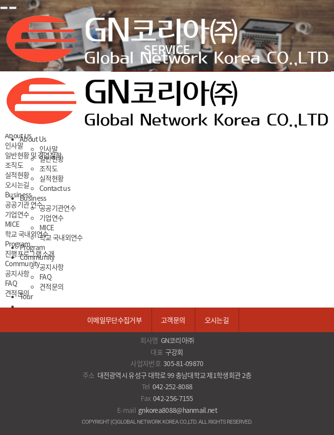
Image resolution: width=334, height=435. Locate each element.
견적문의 (51, 286)
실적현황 (51, 178)
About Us (33, 139)
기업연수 (51, 217)
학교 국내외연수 (61, 237)
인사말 (48, 149)
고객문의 (173, 320)
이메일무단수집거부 (114, 320)
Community (37, 257)
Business (33, 198)
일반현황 (51, 158)
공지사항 (51, 267)
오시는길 (217, 320)
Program (32, 247)
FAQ (45, 276)
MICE (46, 227)
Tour (26, 296)
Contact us (54, 188)
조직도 (48, 168)
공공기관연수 (57, 208)
